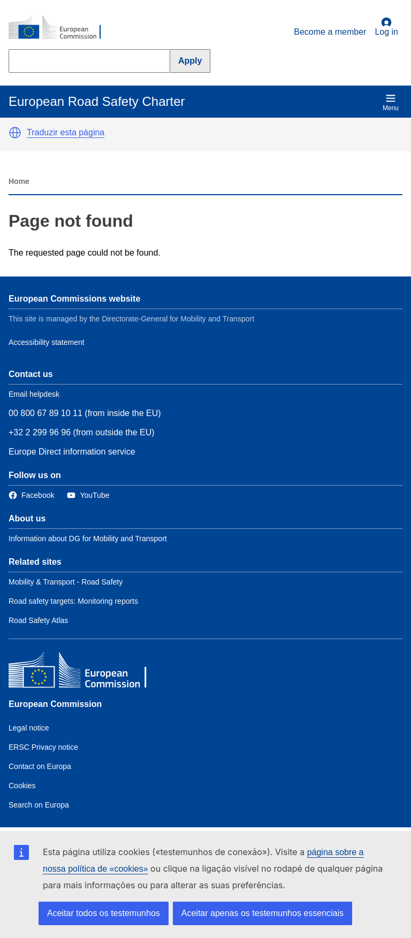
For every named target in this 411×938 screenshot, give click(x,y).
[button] (15, 132)
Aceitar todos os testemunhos (103, 913)
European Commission (55, 704)
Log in (386, 26)
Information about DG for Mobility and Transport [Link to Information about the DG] (88, 538)
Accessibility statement (47, 342)
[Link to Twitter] (88, 495)
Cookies (22, 785)
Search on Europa (39, 805)
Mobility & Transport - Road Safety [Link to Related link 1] (66, 582)
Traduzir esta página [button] (65, 132)
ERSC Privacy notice (43, 747)
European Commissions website (74, 298)
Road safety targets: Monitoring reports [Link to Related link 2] (73, 601)
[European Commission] (60, 28)
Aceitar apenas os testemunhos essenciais (262, 913)
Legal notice (29, 728)
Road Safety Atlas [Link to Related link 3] (38, 620)
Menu (391, 102)
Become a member (330, 31)
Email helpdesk (34, 394)
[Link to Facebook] (31, 495)
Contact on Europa (40, 766)
